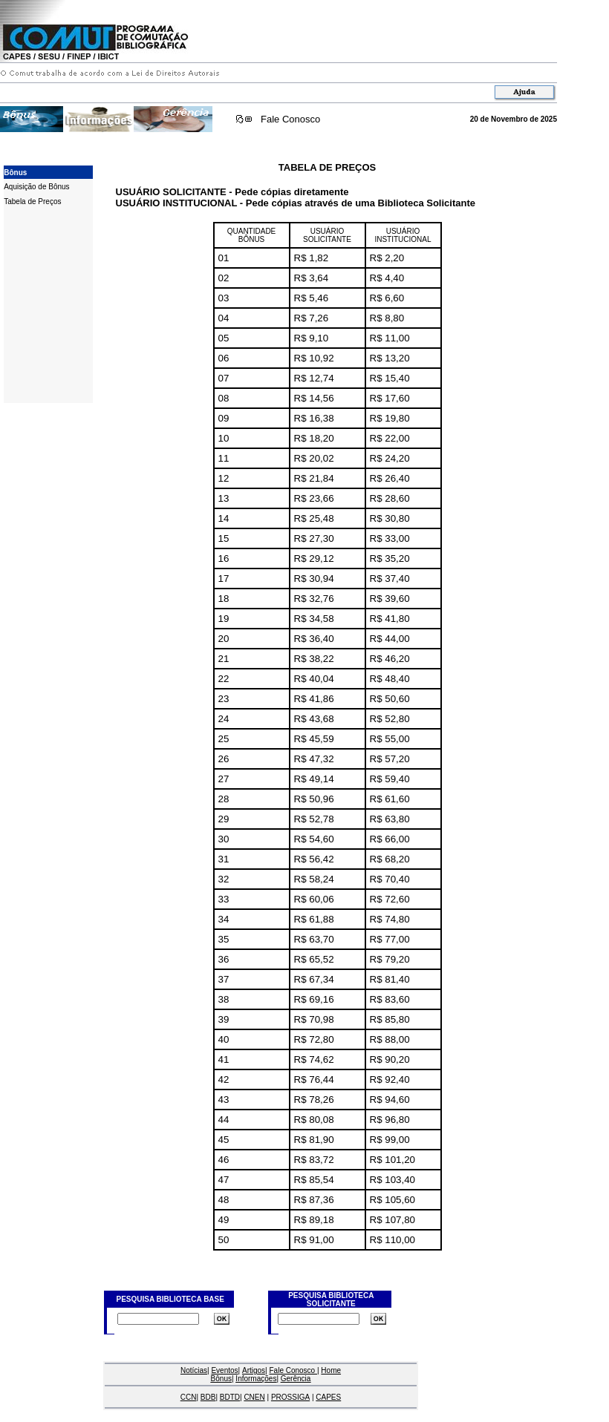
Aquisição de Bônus (36, 187)
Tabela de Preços (32, 201)
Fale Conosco (290, 119)
